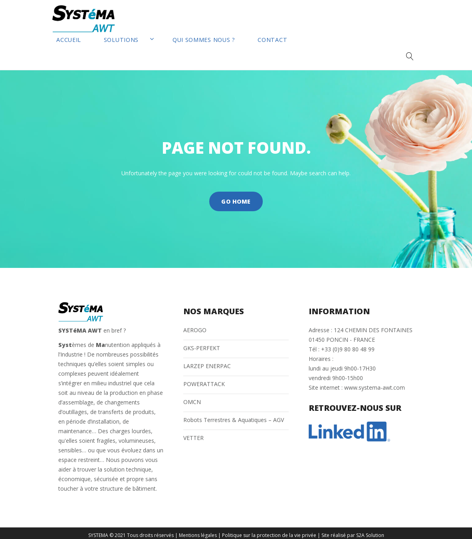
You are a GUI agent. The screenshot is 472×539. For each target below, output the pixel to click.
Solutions (111, 50)
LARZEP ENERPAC (207, 361)
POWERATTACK (204, 379)
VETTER (193, 433)
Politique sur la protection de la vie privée (269, 530)
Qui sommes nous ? (169, 50)
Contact (221, 50)
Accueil (68, 50)
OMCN (192, 397)
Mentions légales (198, 530)
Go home (236, 197)
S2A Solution (370, 530)
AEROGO (194, 325)
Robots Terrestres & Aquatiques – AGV (233, 415)
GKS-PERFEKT (201, 343)
